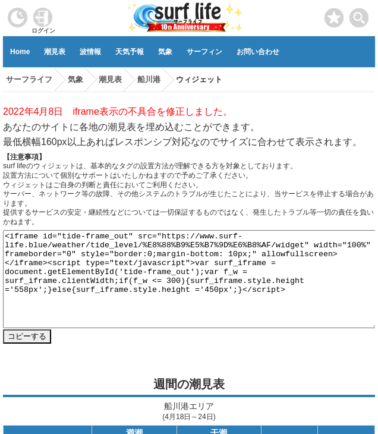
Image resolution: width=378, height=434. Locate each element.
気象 (165, 52)
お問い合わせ (258, 52)
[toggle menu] (359, 14)
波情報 (90, 52)
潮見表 (54, 52)
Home (20, 52)
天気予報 (129, 52)
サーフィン (204, 52)
